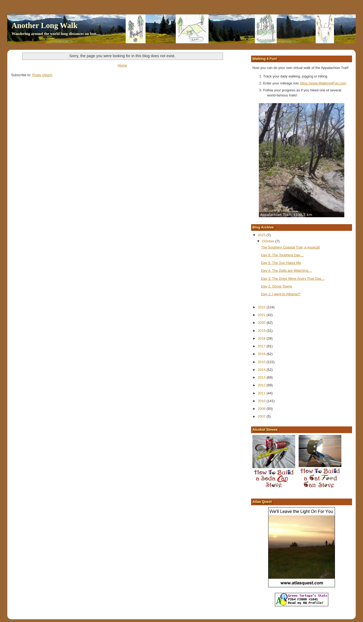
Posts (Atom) (42, 75)
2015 (262, 362)
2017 (262, 346)
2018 (262, 338)
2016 (262, 354)
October (268, 241)
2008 (262, 409)
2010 (262, 401)
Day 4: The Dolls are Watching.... (286, 271)
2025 (262, 235)
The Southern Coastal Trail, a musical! (290, 247)
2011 (262, 393)
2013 (262, 377)
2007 (262, 416)
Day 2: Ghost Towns (276, 286)
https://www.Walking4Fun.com (323, 83)
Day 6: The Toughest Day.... (282, 255)
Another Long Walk (44, 25)
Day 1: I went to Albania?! (280, 294)
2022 (262, 307)
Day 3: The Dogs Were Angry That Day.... (293, 279)
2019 (262, 331)
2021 (262, 315)
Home (122, 65)
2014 (262, 370)
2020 (262, 323)
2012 (262, 385)
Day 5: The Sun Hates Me (281, 263)
